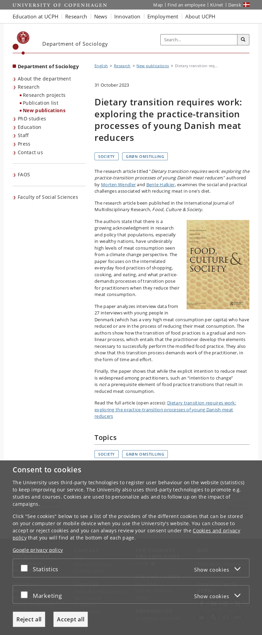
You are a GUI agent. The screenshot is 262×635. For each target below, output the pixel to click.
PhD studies (32, 118)
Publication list (40, 103)
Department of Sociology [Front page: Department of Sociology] (48, 66)
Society (106, 156)
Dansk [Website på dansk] (235, 5)
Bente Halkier (160, 184)
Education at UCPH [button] (35, 16)
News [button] (100, 16)
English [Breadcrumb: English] (101, 65)
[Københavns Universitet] (21, 43)
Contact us (30, 152)
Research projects (44, 95)
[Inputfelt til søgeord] (199, 40)
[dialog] (131, 547)
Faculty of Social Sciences (48, 197)
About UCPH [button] (200, 16)
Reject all (29, 619)
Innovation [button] (127, 16)
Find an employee (186, 5)
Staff (23, 135)
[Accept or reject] (26, 568)
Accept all (70, 619)
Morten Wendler (118, 184)
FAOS (24, 174)
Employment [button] (162, 16)
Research (29, 87)
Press (24, 144)
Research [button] (76, 16)
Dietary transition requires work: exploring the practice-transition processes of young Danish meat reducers (165, 409)
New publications (44, 110)
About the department (44, 78)
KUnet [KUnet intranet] (216, 5)
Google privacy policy (38, 550)
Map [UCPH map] (158, 5)
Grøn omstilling (145, 156)
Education (30, 127)
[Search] (243, 40)
